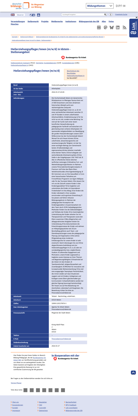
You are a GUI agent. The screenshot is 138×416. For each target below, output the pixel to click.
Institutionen (70, 21)
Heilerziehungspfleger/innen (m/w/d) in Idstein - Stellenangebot (31, 40)
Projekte (45, 21)
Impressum (16, 410)
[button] (133, 372)
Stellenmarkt (33, 21)
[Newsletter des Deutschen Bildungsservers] (99, 27)
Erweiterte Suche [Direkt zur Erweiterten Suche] (121, 14)
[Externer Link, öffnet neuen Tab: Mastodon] (105, 27)
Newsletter (43, 402)
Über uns (15, 402)
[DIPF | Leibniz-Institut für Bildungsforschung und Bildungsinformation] (121, 5)
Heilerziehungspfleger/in (19, 65)
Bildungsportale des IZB (89, 21)
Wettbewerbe (57, 21)
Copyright (42, 408)
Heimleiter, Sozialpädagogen (46, 63)
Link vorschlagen (71, 408)
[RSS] (124, 27)
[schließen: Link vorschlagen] (137, 17)
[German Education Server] (18, 15)
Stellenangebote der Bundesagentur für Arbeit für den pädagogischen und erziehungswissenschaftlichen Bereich (70, 37)
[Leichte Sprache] (38, 15)
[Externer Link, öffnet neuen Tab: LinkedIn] (118, 27)
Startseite (15, 37)
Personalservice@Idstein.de (61, 339)
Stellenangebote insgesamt (20, 63)
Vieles (111, 21)
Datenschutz (43, 410)
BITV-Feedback (71, 405)
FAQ (40, 405)
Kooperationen (17, 405)
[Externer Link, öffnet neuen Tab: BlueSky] (111, 27)
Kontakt (15, 408)
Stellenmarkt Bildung (26, 37)
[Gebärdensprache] (32, 15)
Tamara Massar (16, 383)
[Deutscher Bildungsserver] (27, 5)
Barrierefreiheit (71, 402)
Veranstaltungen (18, 21)
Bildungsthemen (96, 5)
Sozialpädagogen (68, 63)
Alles (104, 21)
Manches (14, 24)
